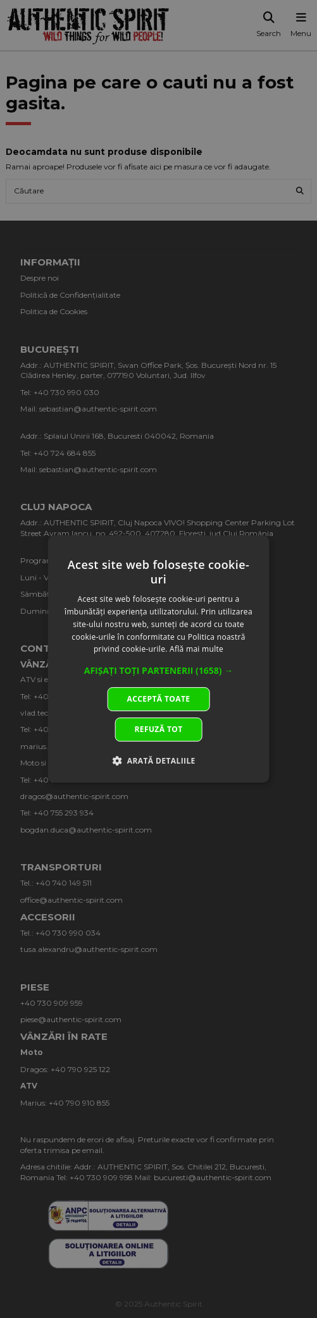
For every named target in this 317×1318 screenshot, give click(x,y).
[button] (158, 670)
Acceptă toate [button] (158, 698)
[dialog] (158, 659)
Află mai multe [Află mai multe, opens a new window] (196, 649)
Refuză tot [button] (158, 729)
